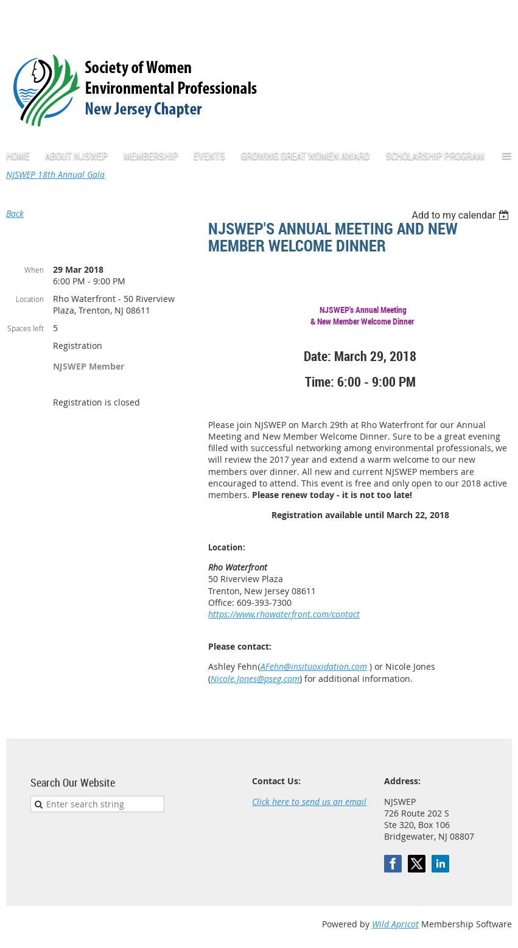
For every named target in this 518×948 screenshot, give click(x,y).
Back (15, 213)
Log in (500, 18)
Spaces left (25, 328)
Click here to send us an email (309, 801)
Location (30, 299)
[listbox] (461, 215)
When (34, 270)
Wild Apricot (395, 924)
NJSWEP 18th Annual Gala (55, 174)
